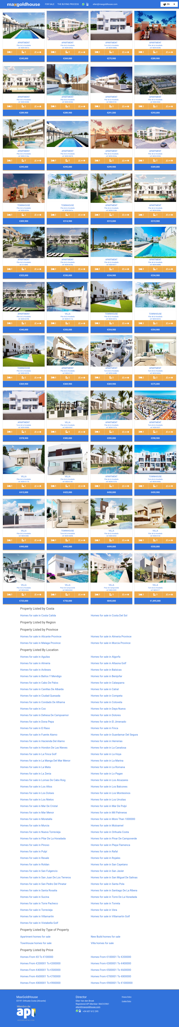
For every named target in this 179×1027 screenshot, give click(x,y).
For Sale (49, 4)
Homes (36, 956)
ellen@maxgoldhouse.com (88, 1007)
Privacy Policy (126, 997)
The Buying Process (68, 4)
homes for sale (35, 936)
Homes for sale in (38, 615)
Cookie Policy (126, 1001)
